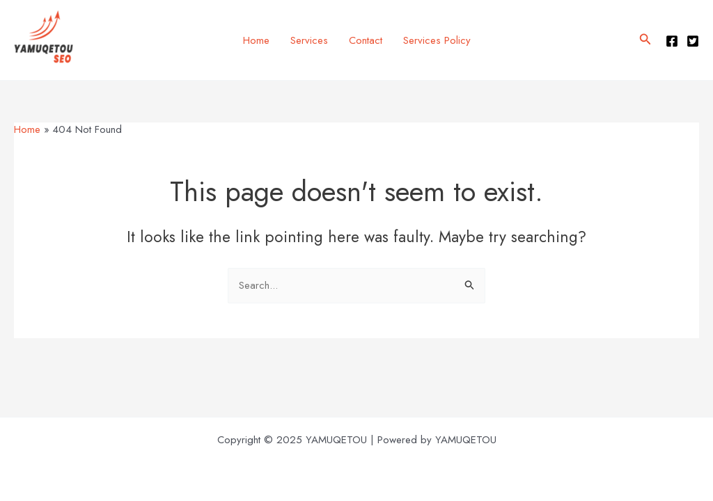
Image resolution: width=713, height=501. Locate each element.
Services (309, 40)
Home (256, 40)
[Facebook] (672, 41)
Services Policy (437, 40)
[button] (645, 40)
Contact (365, 40)
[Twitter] (693, 41)
